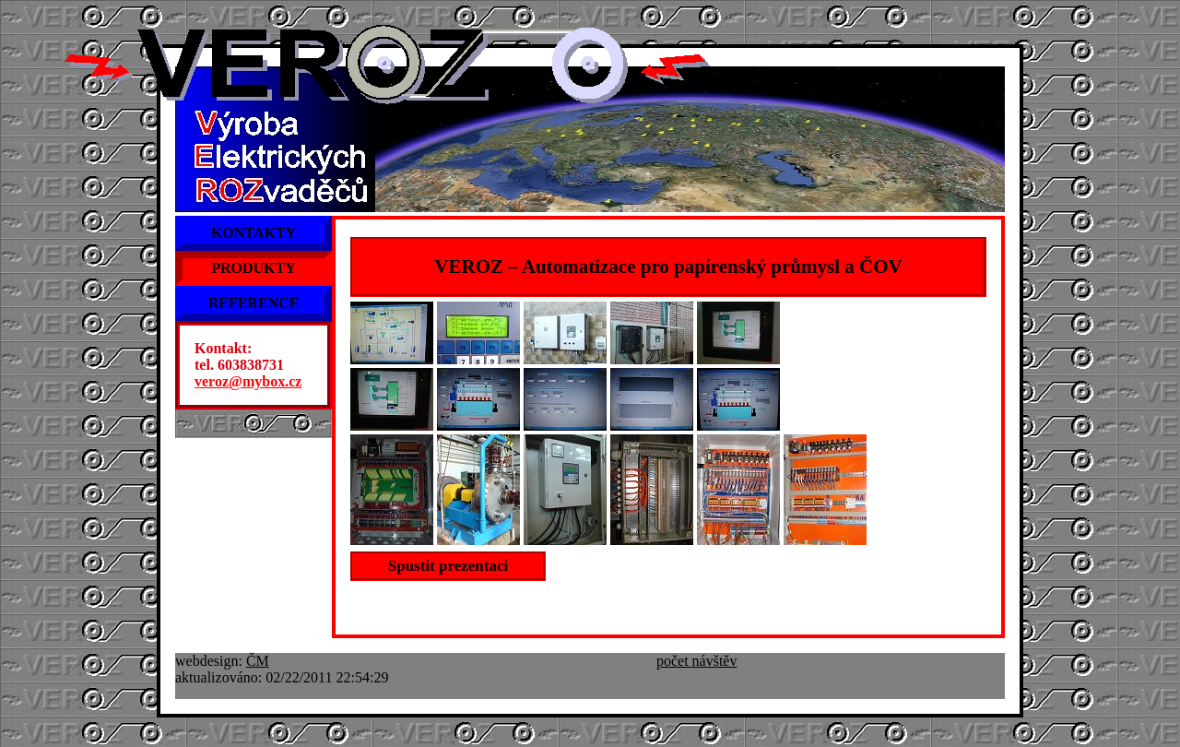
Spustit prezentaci (448, 566)
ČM (257, 661)
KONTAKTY (253, 233)
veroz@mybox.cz (248, 381)
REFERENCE (254, 303)
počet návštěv (697, 661)
